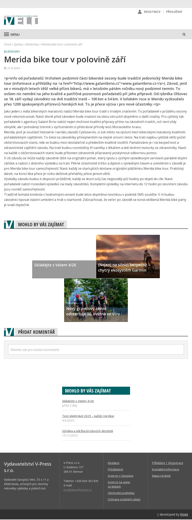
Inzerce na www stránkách (119, 484)
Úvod (7, 45)
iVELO (21, 21)
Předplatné (115, 470)
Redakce (113, 463)
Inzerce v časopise (120, 476)
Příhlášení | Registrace (167, 463)
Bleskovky (32, 45)
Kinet (184, 515)
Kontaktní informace (165, 470)
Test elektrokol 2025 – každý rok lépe (88, 416)
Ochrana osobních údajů (124, 500)
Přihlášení (174, 12)
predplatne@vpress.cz (78, 490)
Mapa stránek (161, 476)
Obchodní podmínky (121, 493)
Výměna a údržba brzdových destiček (87, 431)
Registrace (152, 12)
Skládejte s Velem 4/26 (78, 401)
